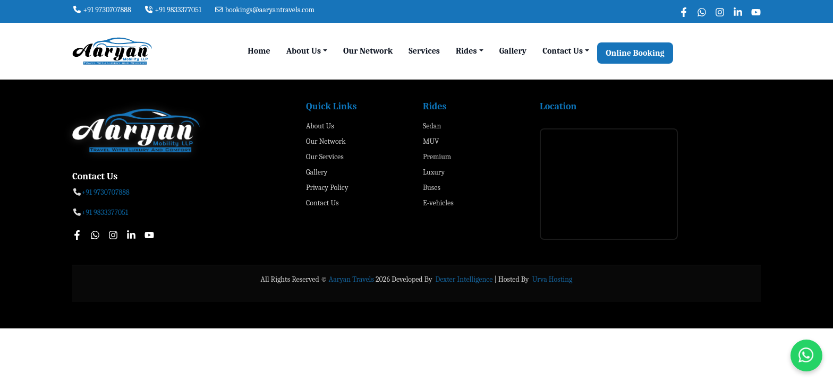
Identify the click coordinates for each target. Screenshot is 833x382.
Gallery (513, 51)
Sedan (432, 126)
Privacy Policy (327, 187)
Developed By (413, 279)
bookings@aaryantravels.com (264, 9)
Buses (431, 187)
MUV (431, 141)
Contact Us (322, 202)
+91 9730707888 (101, 9)
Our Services (325, 156)
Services (424, 51)
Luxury (434, 172)
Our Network (368, 51)
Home (259, 51)
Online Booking (635, 53)
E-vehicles (438, 202)
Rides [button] (466, 51)
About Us (320, 126)
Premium (437, 156)
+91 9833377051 (172, 9)
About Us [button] (303, 51)
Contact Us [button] (562, 51)
